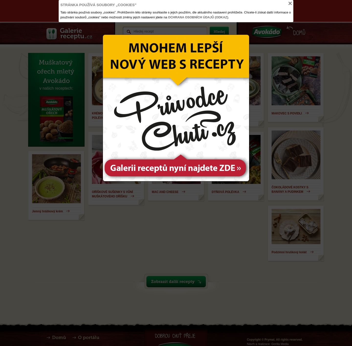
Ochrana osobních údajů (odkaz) (198, 17)
